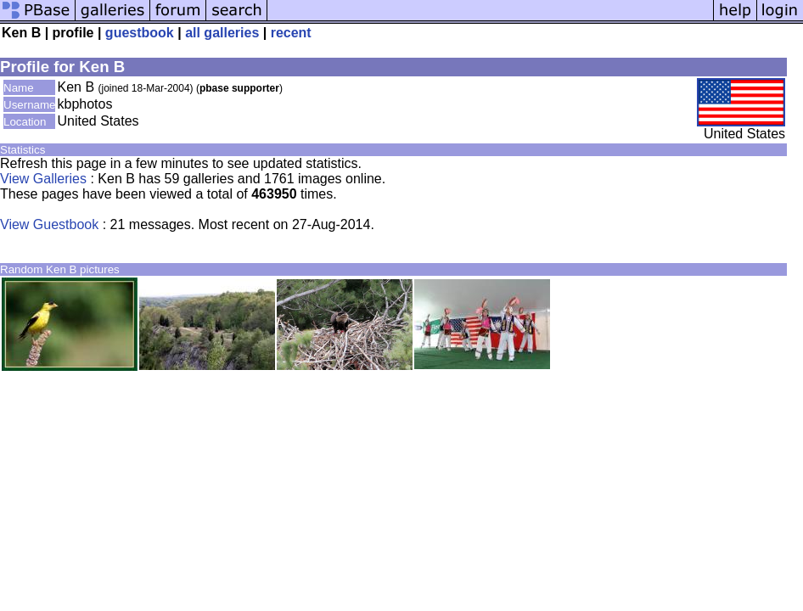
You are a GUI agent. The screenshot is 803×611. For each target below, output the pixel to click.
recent (291, 32)
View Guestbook (49, 224)
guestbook (139, 32)
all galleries (222, 32)
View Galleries (43, 178)
